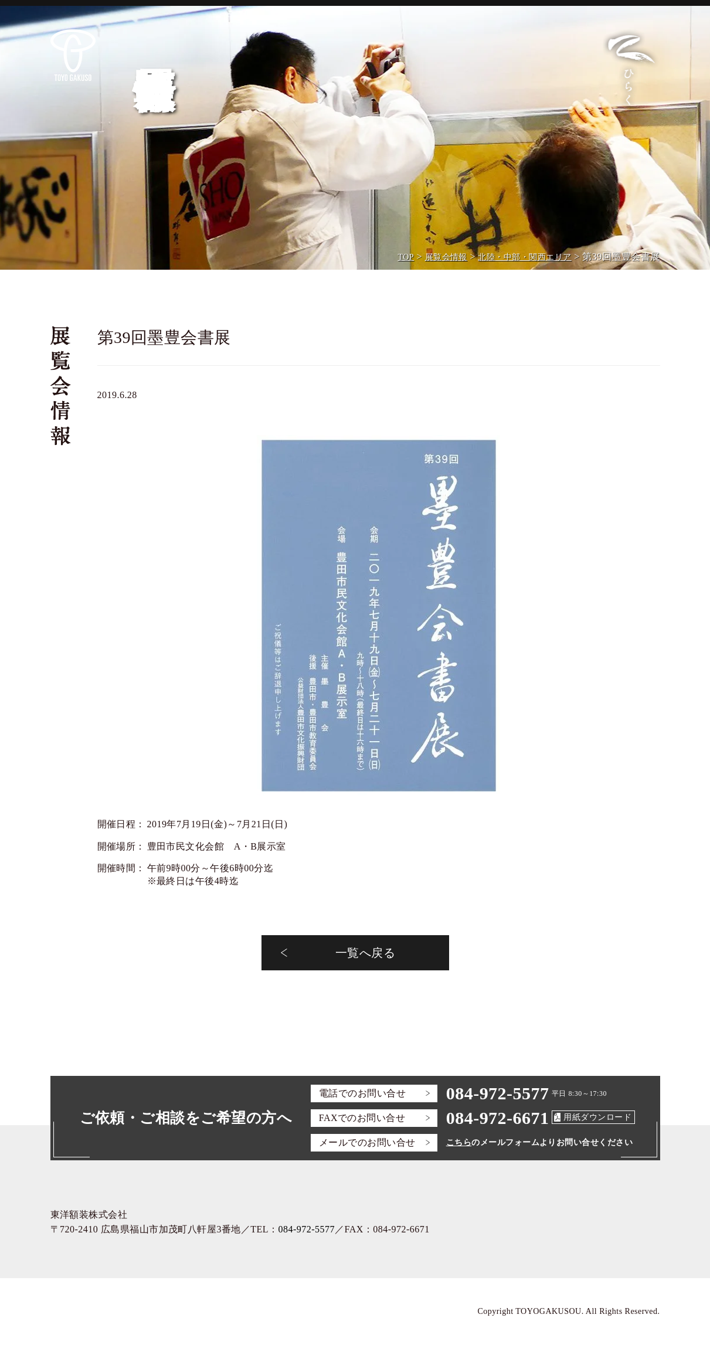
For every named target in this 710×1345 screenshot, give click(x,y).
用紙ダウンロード (597, 1117)
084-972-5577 (497, 1093)
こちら (458, 1142)
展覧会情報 (446, 257)
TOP (406, 257)
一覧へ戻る (365, 952)
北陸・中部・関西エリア (524, 257)
